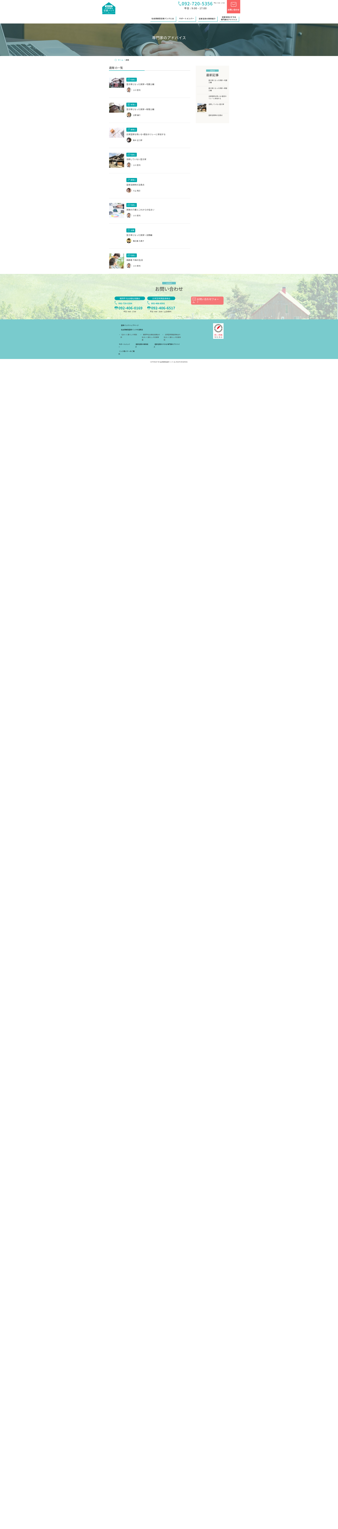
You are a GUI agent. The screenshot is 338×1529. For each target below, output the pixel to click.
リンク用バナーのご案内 (183, 314)
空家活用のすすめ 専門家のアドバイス (153, 314)
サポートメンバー (145, 310)
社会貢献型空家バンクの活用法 (150, 298)
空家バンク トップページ (148, 293)
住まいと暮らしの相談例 (148, 303)
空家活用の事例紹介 (165, 310)
